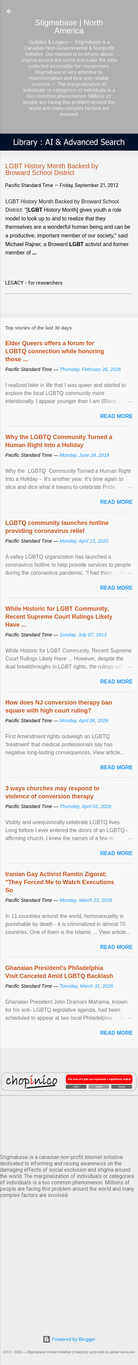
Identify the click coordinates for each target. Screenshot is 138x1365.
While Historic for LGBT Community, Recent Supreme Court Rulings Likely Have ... (58, 616)
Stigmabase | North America (69, 26)
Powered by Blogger (69, 1339)
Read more (116, 416)
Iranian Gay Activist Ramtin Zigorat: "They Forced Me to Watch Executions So (59, 882)
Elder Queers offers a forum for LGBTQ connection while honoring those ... (54, 351)
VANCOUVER (69, 1124)
